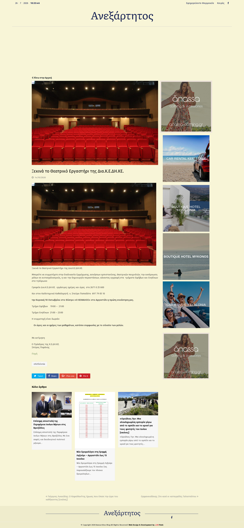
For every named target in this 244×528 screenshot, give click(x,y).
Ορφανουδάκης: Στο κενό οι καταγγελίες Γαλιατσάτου (169, 496)
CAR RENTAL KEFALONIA (186, 158)
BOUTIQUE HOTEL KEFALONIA (186, 208)
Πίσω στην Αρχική (42, 77)
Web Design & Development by (146, 525)
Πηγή (34, 353)
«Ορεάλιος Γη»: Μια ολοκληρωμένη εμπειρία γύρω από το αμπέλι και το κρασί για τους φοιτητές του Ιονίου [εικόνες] (136, 425)
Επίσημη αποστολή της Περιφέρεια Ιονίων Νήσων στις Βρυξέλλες (49, 424)
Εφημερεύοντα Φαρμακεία (200, 3)
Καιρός (220, 3)
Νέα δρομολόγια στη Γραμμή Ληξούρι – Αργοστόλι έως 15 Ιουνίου (92, 455)
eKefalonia (39, 364)
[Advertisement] (122, 51)
